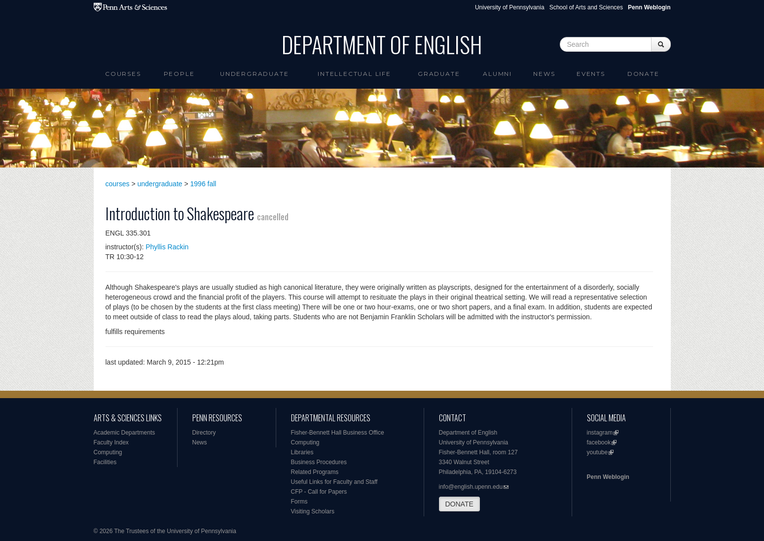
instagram (600, 432)
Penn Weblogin (608, 476)
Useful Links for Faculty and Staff (334, 481)
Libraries (302, 452)
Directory (204, 432)
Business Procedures (319, 462)
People (179, 73)
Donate (643, 73)
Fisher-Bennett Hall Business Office (337, 432)
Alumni (497, 73)
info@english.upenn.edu (471, 486)
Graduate (439, 73)
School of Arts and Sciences (586, 7)
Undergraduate (254, 73)
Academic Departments (124, 432)
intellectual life (354, 73)
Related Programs (315, 472)
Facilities (105, 462)
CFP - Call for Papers (319, 491)
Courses (123, 73)
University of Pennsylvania (510, 7)
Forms (299, 501)
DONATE (459, 504)
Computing (108, 452)
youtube (597, 452)
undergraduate (160, 184)
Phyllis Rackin (167, 247)
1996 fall (203, 184)
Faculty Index (111, 442)
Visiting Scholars (313, 511)
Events (591, 73)
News (544, 73)
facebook (599, 442)
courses (118, 184)
